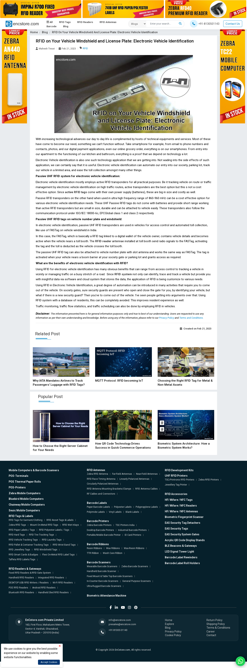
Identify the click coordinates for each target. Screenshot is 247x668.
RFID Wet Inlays (70, 525)
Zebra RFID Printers (208, 479)
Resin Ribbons (94, 548)
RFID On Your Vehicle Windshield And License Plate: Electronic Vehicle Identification (105, 32)
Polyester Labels (123, 507)
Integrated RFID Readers (51, 577)
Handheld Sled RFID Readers (53, 592)
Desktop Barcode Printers (100, 530)
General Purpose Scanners (136, 581)
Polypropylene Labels (147, 507)
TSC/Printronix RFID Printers (179, 479)
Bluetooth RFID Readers (21, 592)
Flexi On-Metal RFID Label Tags (58, 554)
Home (34, 32)
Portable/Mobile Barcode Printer (104, 535)
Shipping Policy (215, 624)
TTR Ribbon (93, 553)
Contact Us (233, 23)
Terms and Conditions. (191, 317)
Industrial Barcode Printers (132, 530)
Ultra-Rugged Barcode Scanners (104, 586)
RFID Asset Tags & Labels (60, 520)
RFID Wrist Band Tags (64, 544)
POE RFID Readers (18, 587)
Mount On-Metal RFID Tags (44, 525)
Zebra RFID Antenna (97, 474)
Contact (211, 635)
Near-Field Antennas (147, 474)
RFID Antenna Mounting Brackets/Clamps (109, 488)
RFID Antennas (108, 22)
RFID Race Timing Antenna (101, 479)
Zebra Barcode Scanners (134, 566)
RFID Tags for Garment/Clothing (25, 520)
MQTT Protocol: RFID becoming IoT (119, 380)
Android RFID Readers (44, 587)
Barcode (52, 26)
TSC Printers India (125, 525)
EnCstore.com (122, 649)
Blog (65, 26)
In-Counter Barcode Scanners (102, 581)
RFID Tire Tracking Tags (41, 534)
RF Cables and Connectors (101, 493)
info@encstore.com (120, 620)
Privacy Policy (167, 317)
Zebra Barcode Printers (99, 525)
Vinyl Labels (115, 512)
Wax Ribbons (113, 548)
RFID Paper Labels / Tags (22, 530)
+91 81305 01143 (118, 630)
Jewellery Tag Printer (176, 484)
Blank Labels (132, 512)
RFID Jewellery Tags (19, 549)
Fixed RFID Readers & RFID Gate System (30, 572)
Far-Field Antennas (122, 474)
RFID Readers (85, 22)
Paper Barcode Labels (98, 507)
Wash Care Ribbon (112, 553)
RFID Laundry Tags (52, 539)
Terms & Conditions (218, 627)
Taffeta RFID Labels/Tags (22, 559)
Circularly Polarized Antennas (102, 483)
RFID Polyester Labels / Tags (54, 530)
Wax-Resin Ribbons (134, 548)
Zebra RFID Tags (17, 525)
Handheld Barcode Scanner (101, 571)
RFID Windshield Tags (45, 549)
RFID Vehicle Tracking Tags (23, 539)
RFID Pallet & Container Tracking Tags (29, 544)
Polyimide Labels (96, 512)
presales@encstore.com (122, 624)
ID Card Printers (133, 535)
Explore (169, 624)
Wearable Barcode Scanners (102, 566)
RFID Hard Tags (17, 534)
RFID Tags (65, 22)
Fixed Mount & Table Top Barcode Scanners (110, 576)
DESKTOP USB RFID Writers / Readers (29, 582)
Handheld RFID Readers (21, 577)
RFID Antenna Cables (146, 488)
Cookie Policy (173, 635)
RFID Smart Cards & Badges (23, 554)
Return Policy (214, 620)
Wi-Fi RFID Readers (63, 582)
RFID (85, 48)
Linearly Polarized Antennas (134, 479)
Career (210, 631)
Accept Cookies (49, 662)
